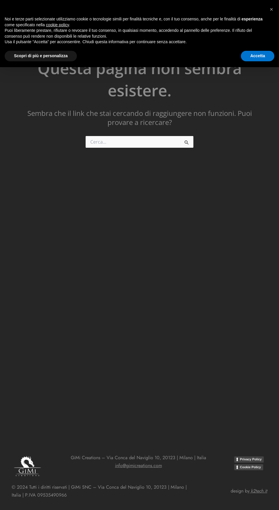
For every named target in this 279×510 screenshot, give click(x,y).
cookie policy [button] (57, 467)
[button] (131, 10)
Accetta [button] (257, 498)
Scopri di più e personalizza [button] (41, 498)
